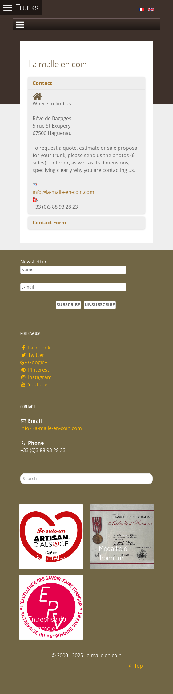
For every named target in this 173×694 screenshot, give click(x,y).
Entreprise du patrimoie (47, 623)
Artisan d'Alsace (50, 557)
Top (135, 666)
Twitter (32, 355)
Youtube (33, 385)
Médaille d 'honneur (113, 552)
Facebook (35, 348)
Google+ (33, 362)
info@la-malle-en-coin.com (63, 192)
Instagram (36, 377)
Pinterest (34, 370)
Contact (42, 83)
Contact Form (49, 223)
